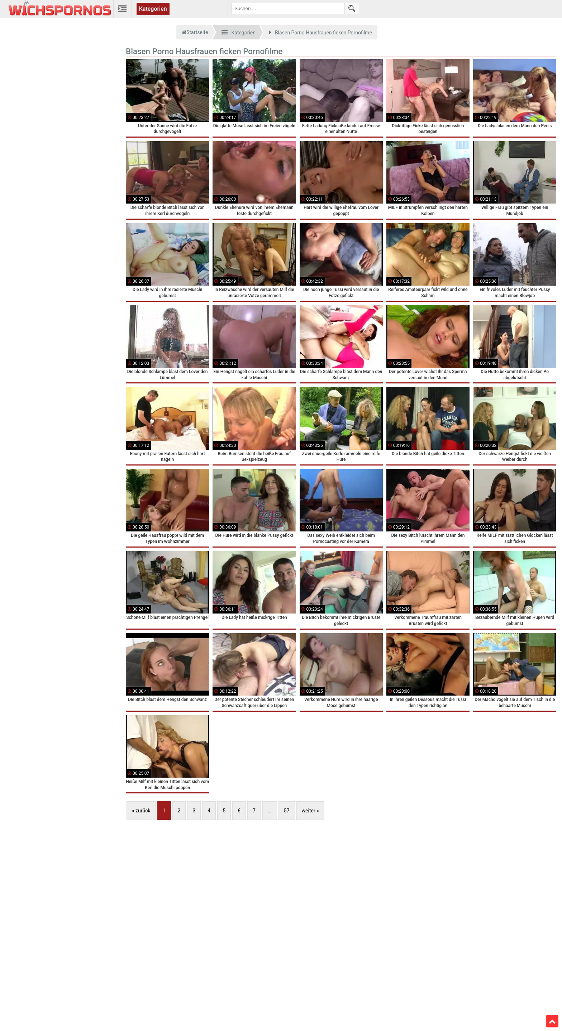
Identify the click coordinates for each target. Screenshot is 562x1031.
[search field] (288, 8)
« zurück (141, 810)
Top (552, 1021)
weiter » (310, 810)
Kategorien (153, 8)
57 (287, 810)
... (270, 810)
